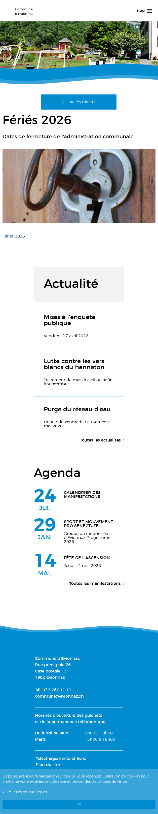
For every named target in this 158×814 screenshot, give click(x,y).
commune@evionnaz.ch (59, 696)
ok (79, 804)
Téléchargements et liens (61, 759)
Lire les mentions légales (26, 792)
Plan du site (48, 765)
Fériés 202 (12, 236)
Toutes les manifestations (95, 584)
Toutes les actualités (100, 440)
